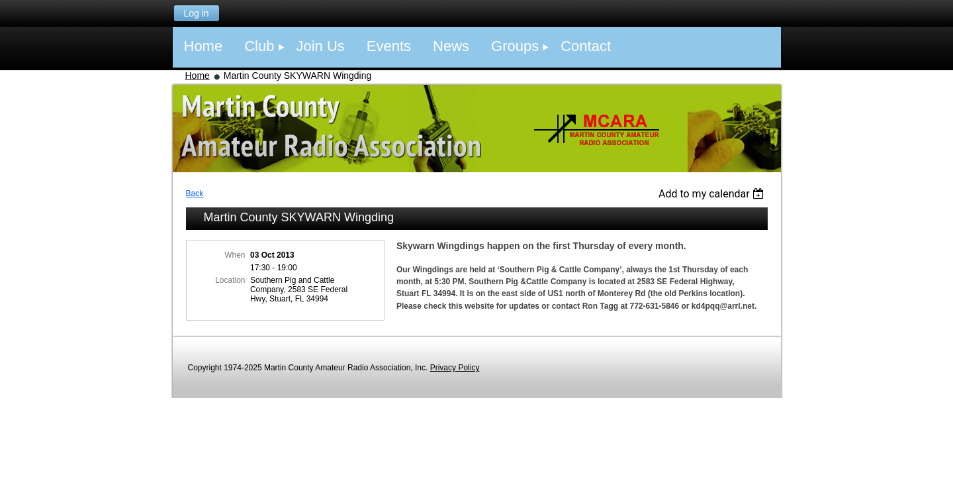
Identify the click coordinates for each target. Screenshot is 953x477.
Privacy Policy (455, 367)
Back (195, 193)
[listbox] (713, 194)
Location (230, 280)
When (234, 255)
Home (197, 75)
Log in (195, 13)
